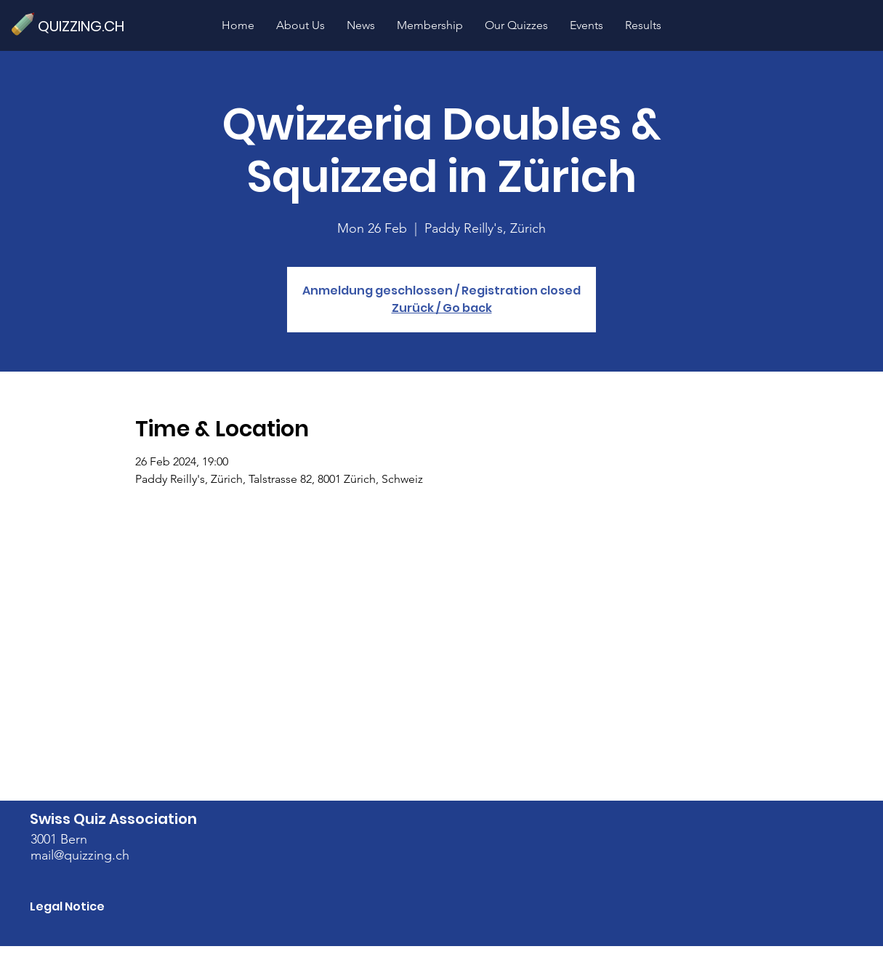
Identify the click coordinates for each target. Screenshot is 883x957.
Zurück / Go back (442, 308)
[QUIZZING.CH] (87, 25)
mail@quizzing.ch (80, 855)
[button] (516, 25)
